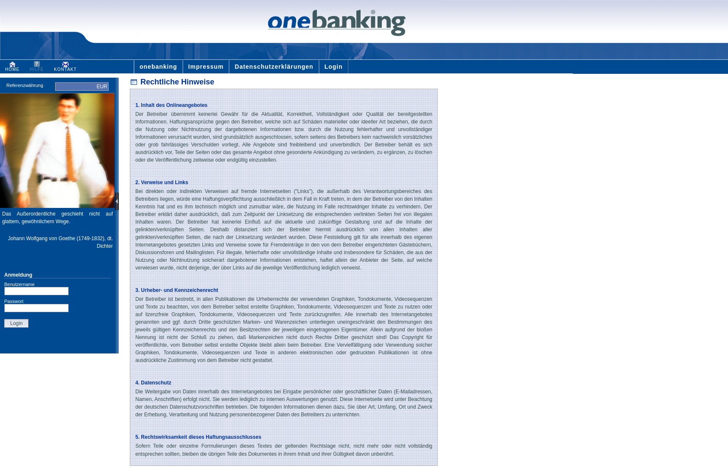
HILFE (37, 67)
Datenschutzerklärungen (274, 66)
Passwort (13, 301)
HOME (12, 67)
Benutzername (19, 284)
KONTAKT (65, 67)
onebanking (158, 66)
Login (334, 66)
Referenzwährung (24, 85)
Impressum (206, 66)
